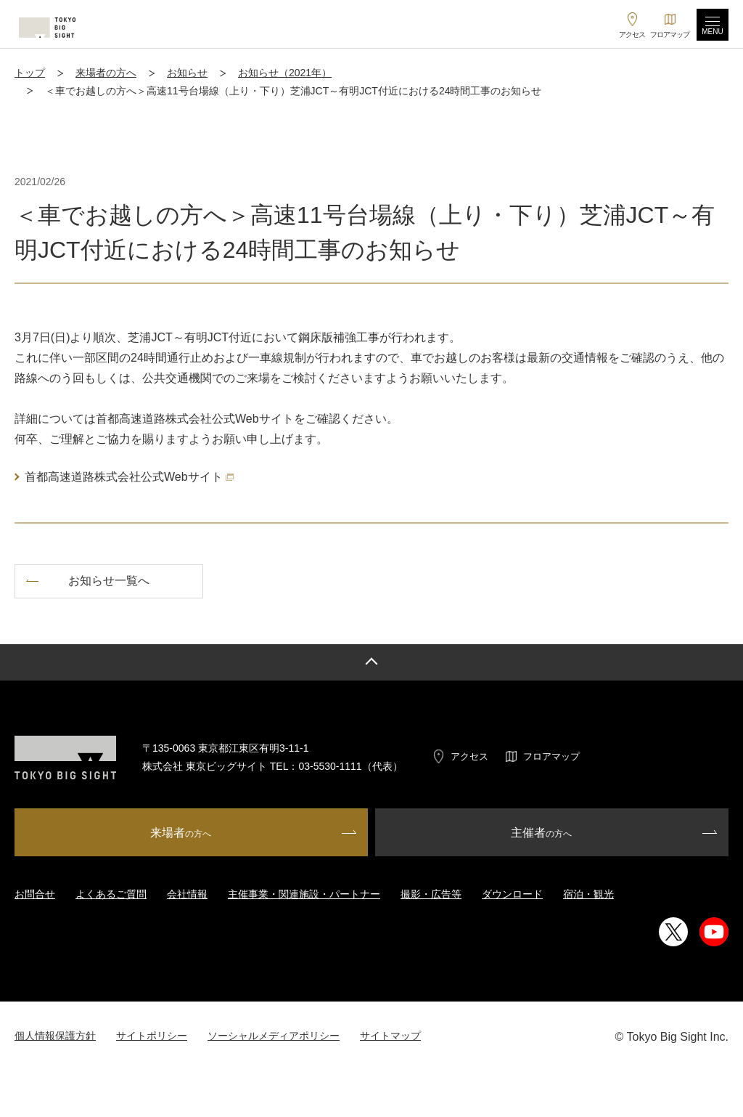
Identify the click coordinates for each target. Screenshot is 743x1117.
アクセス (469, 756)
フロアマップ (551, 756)
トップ (30, 72)
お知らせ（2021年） (285, 72)
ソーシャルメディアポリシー (274, 1035)
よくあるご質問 (111, 894)
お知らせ (187, 72)
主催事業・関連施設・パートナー (304, 894)
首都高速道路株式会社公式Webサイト (129, 477)
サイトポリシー (151, 1035)
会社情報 (187, 894)
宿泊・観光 (588, 894)
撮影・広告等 (431, 894)
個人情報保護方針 (55, 1035)
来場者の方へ (105, 72)
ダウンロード (512, 894)
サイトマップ (390, 1035)
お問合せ (35, 894)
